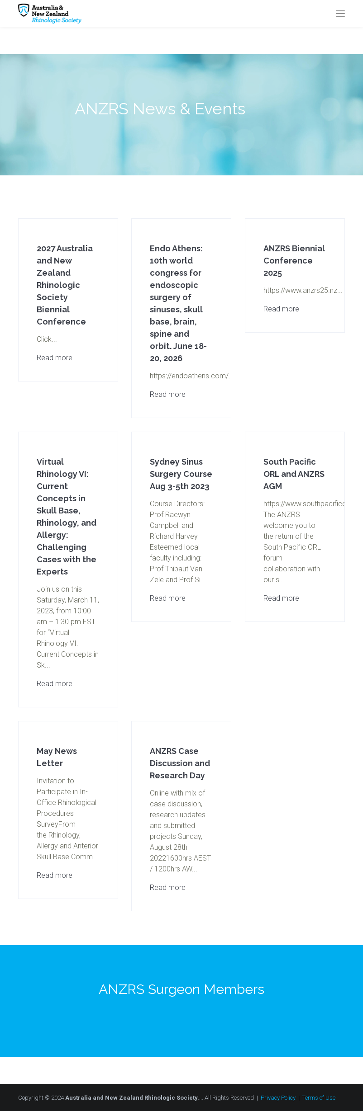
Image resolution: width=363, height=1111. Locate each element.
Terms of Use (318, 1097)
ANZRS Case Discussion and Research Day (180, 763)
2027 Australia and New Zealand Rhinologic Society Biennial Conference (65, 285)
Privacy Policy (278, 1097)
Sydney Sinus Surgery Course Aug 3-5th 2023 (181, 474)
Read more (54, 357)
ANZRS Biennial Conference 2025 (294, 261)
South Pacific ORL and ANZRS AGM (294, 474)
